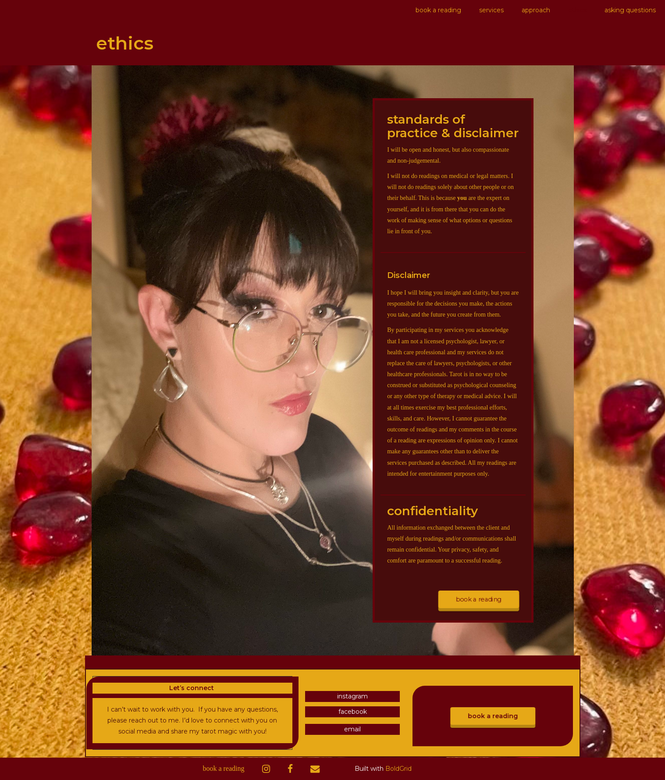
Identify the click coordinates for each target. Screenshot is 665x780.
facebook (352, 712)
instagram (352, 696)
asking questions (630, 10)
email (352, 729)
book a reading (438, 10)
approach (536, 10)
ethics (577, 10)
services (491, 10)
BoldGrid (398, 769)
